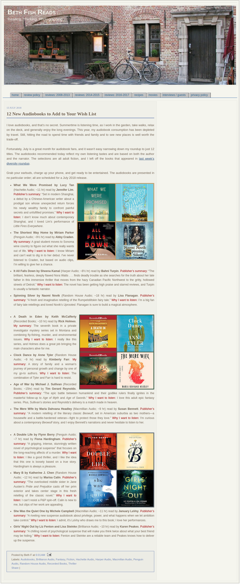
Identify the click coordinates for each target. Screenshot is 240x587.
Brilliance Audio (45, 559)
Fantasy (60, 559)
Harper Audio (103, 559)
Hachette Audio (85, 559)
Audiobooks (27, 559)
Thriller (72, 563)
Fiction (71, 559)
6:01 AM (40, 555)
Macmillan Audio (122, 559)
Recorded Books (57, 563)
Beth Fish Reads (32, 12)
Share (15, 567)
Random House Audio (33, 563)
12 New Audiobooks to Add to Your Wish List (51, 113)
